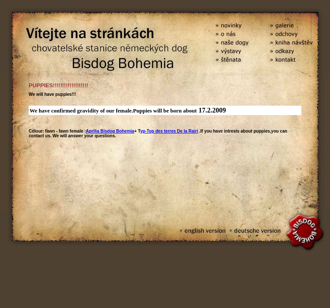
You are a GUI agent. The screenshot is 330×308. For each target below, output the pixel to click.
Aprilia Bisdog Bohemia (110, 131)
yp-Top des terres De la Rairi (169, 131)
